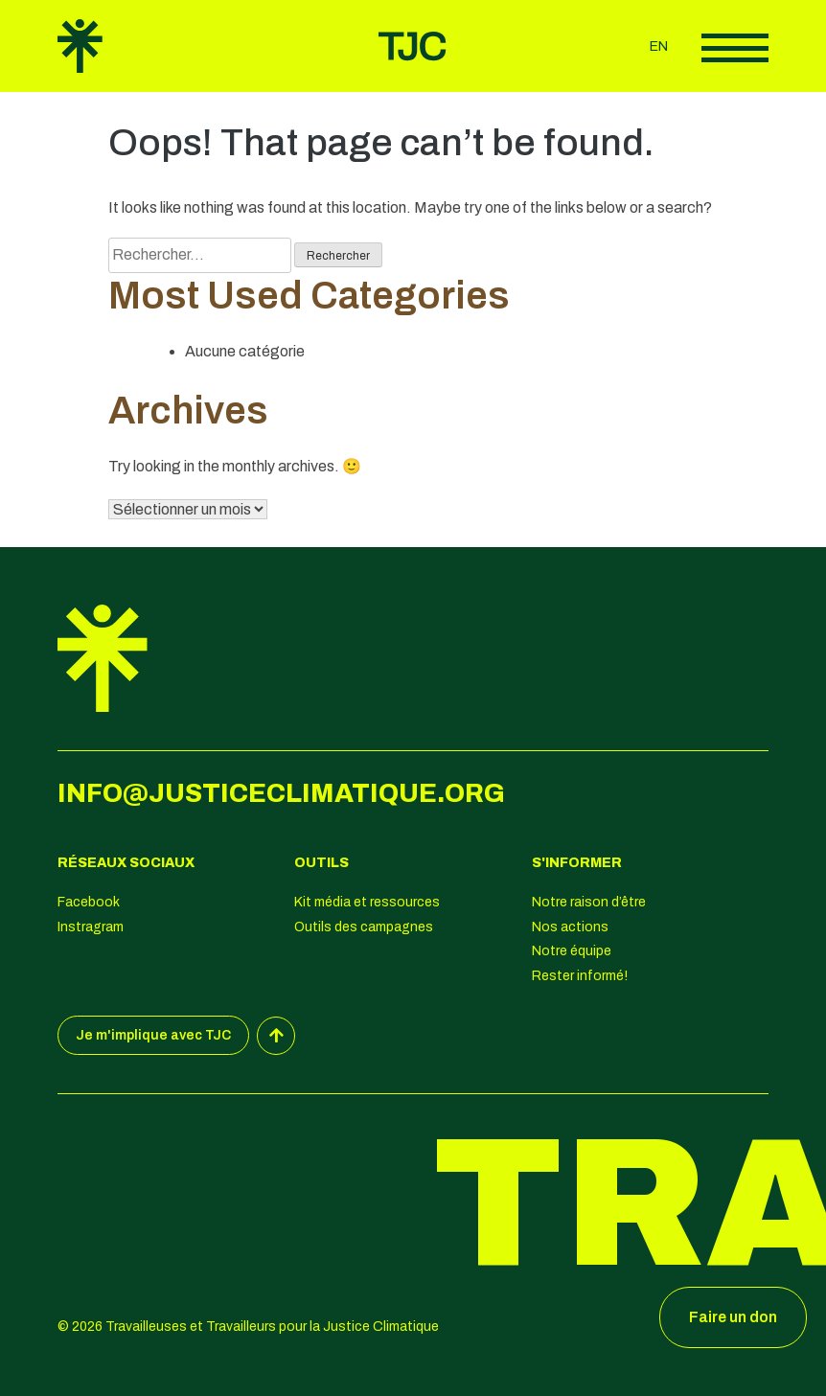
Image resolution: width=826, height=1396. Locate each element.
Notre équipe (571, 951)
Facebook (88, 902)
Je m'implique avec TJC (153, 1035)
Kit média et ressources (367, 902)
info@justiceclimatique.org (281, 793)
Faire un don (733, 1317)
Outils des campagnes (363, 927)
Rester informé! (580, 976)
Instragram (90, 927)
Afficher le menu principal (735, 48)
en (659, 46)
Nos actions (570, 927)
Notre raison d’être (589, 902)
